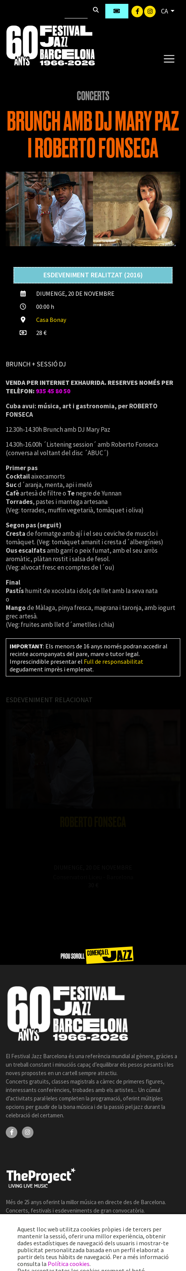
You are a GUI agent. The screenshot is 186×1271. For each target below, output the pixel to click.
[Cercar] (76, 11)
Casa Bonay (51, 319)
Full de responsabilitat (113, 661)
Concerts (93, 96)
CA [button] (165, 11)
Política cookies (69, 1264)
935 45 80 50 (53, 391)
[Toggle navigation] (169, 58)
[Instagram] (150, 11)
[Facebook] (137, 11)
